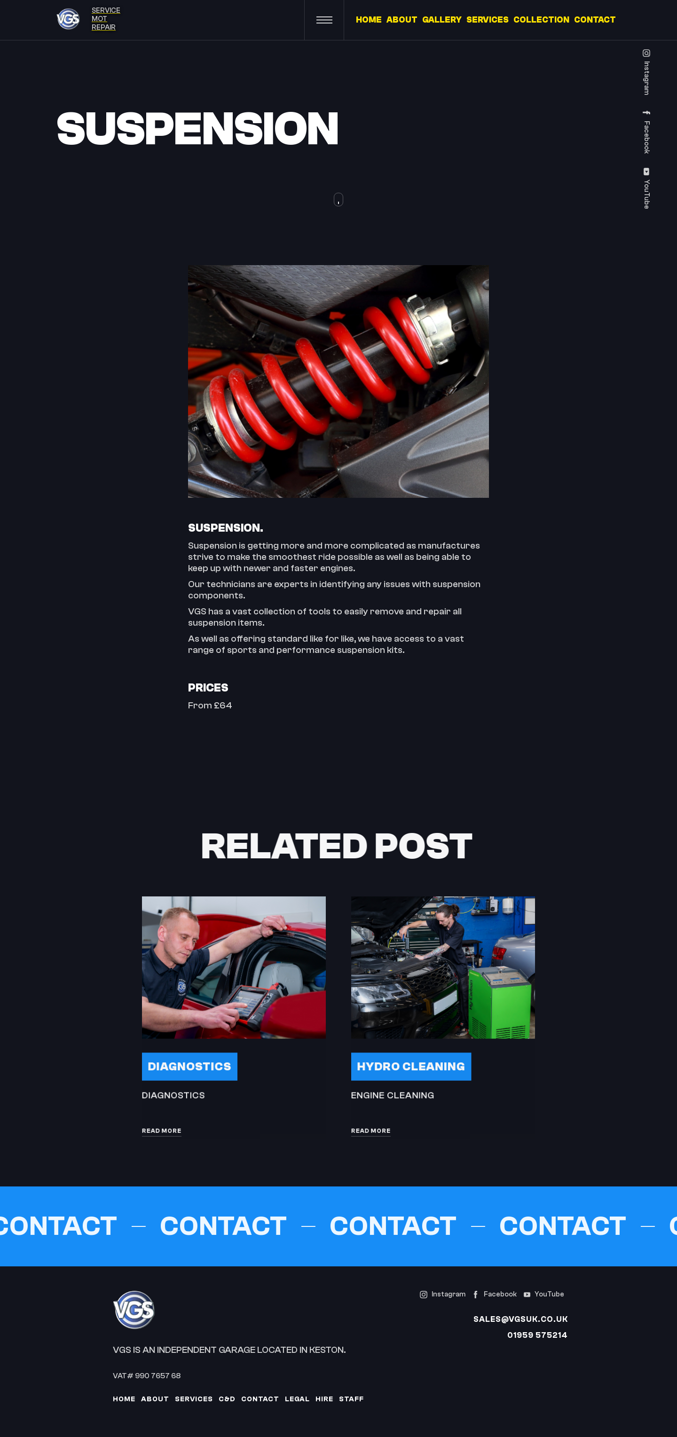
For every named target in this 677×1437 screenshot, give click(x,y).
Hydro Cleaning (412, 1064)
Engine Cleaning (395, 1092)
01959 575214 (537, 1335)
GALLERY (442, 20)
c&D (227, 1399)
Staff (351, 1399)
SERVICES (487, 20)
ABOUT (401, 20)
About (155, 1399)
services (194, 1399)
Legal (297, 1399)
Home (124, 1399)
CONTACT (595, 20)
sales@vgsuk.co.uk (520, 1319)
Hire (324, 1399)
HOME (369, 20)
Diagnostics (191, 1064)
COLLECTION (541, 20)
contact (260, 1399)
